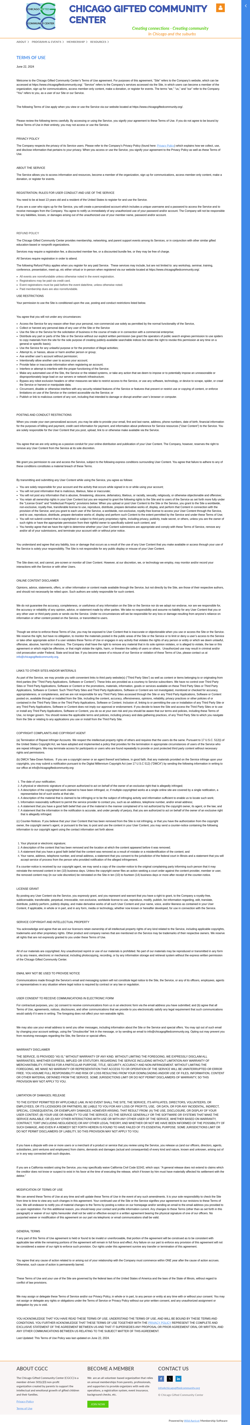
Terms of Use (24, 1408)
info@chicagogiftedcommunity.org (179, 1387)
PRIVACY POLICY (159, 1322)
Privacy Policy (25, 1401)
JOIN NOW (98, 1404)
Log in (220, 7)
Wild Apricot (192, 1420)
